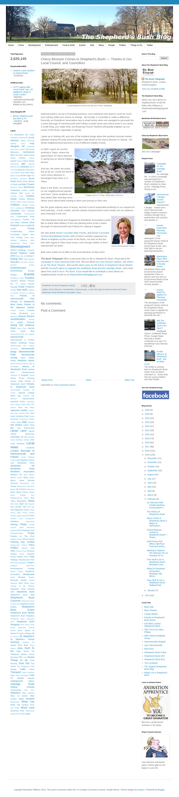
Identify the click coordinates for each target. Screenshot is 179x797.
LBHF (23, 431)
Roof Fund (23, 583)
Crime (21, 45)
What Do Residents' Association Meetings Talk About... (156, 572)
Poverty (19, 551)
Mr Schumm (21, 489)
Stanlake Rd (28, 642)
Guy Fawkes (29, 334)
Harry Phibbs (27, 358)
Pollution (24, 548)
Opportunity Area (23, 516)
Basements (14, 164)
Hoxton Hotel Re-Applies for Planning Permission (162, 295)
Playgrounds (15, 545)
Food (21, 286)
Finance (31, 281)
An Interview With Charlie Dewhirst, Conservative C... (156, 505)
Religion (31, 563)
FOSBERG (29, 287)
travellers (31, 672)
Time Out (23, 663)
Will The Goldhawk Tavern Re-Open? (162, 324)
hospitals (24, 375)
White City (27, 701)
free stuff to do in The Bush (61, 271)
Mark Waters (29, 475)
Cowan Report (151, 614)
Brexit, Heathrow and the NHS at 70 (23, 117)
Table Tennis (22, 651)
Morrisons (30, 486)
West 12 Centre (18, 696)
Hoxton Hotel (16, 381)
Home (11, 45)
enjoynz (141, 790)
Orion (32, 516)
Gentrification (68, 289)
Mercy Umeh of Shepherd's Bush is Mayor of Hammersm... (157, 522)
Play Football (27, 542)
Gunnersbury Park (17, 334)
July (149, 479)
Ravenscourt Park (26, 560)
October (151, 466)
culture (31, 231)
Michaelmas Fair (27, 483)
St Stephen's (27, 636)
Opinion (13, 516)
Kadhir (18, 422)
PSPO (26, 557)
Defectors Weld (27, 240)
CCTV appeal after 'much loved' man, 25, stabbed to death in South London (23, 91)
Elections (24, 262)
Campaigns (15, 190)
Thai (25, 657)
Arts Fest (19, 155)
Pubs (32, 556)
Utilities (31, 681)
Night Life (23, 504)
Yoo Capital (25, 714)
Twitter (150, 45)
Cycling (19, 237)
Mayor (25, 477)
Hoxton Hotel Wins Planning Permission (162, 229)
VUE (26, 690)
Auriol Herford (17, 158)
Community (15, 213)
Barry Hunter (28, 161)
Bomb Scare (15, 176)
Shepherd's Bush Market (22, 613)
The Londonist (151, 663)
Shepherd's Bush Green (22, 608)
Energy (31, 265)
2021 (147, 430)
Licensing (14, 437)
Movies (13, 489)
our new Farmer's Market (108, 261)
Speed (20, 630)
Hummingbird (15, 390)
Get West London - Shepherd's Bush (153, 624)
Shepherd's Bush (25, 592)
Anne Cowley (20, 149)
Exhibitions (14, 278)
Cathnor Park (16, 193)
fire (11, 284)
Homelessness (28, 372)
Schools (31, 589)
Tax (32, 651)
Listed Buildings (16, 440)
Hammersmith (16, 337)
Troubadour (24, 675)
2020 (147, 434)
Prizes (22, 554)
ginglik (20, 322)
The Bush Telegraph (155, 79)
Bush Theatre (28, 184)
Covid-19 (30, 225)
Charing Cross (16, 196)
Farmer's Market (18, 281)
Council (14, 225)
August (150, 474)
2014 (147, 595)
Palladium (14, 521)
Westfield (30, 699)
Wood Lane (27, 707)
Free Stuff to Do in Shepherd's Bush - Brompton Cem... (156, 562)
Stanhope (14, 642)
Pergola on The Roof (22, 536)
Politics (122, 45)
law (12, 428)
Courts (22, 226)
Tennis (31, 654)
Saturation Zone (18, 589)
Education (15, 262)
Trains (31, 669)
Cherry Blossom (55, 289)
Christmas (29, 208)
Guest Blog (27, 331)
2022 (147, 426)
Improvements (81, 289)
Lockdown (30, 448)
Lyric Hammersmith (153, 645)
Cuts (12, 237)
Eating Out (16, 258)
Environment (16, 271)
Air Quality (30, 138)
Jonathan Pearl (22, 416)
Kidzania (31, 422)
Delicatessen (15, 243)
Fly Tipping (21, 284)
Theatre (30, 657)
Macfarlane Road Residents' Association (59, 292)
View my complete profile (153, 89)
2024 (147, 418)
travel (24, 672)
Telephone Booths (18, 654)
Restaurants (28, 574)
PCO (19, 530)
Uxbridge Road (22, 684)
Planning (14, 542)
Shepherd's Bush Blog (22, 595)
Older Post (129, 380)
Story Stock (23, 645)
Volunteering (15, 690)
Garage (13, 313)
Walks (24, 693)
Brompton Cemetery (18, 178)
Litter (32, 440)
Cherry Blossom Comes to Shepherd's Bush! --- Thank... (157, 533)
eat (25, 256)
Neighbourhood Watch (19, 498)
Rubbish (31, 586)
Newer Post (47, 380)
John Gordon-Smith (21, 413)
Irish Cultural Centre (18, 404)
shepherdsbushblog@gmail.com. (86, 274)
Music (12, 492)
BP (33, 176)
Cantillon (24, 190)
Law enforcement (25, 428)
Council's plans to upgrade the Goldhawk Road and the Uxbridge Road (85, 268)
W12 (32, 690)
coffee (23, 211)
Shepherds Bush (25, 621)
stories (13, 645)
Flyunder (14, 287)
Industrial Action (17, 402)
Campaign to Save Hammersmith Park (60, 261)
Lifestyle (31, 437)
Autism (31, 158)
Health (13, 361)
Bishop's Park (24, 170)
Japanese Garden (18, 410)
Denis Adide (28, 243)
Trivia (18, 675)
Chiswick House (27, 205)
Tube (32, 675)
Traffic (23, 669)
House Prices (17, 378)
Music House (22, 492)
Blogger (161, 790)
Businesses (29, 187)
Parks (23, 524)
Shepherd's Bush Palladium (22, 616)
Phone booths (28, 539)
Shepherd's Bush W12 (154, 659)
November (152, 462)
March (150, 495)
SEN (12, 592)
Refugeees (22, 563)
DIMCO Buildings (18, 250)
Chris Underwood (17, 208)
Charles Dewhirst (26, 199)
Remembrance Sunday (22, 569)
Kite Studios (16, 425)
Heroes (25, 364)
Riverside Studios (18, 580)
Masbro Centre (16, 477)
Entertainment (51, 45)
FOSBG (13, 290)
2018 (147, 442)
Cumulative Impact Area (22, 234)
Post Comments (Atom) (64, 385)
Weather (31, 693)
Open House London (25, 513)
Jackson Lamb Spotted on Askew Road (23, 71)
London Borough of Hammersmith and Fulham (107, 289)
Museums (30, 489)
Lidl (21, 437)
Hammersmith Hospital (155, 641)
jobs (12, 413)
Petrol (19, 539)
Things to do (19, 660)
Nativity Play (27, 495)
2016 (147, 450)
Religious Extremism (22, 566)
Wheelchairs (15, 702)
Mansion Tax (16, 475)
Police (31, 545)
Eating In (30, 256)
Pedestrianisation (16, 533)
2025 (147, 414)
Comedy (30, 211)
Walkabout (15, 693)
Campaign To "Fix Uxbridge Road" (161, 167)
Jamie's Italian (16, 407)
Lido (25, 437)
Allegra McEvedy (27, 140)
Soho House (25, 625)
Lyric (12, 463)
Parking (13, 524)
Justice (13, 422)
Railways (14, 560)
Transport (15, 672)
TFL (21, 657)
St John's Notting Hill (25, 633)
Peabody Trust (28, 530)
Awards (13, 161)
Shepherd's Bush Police (155, 652)
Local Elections (17, 444)
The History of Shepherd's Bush (156, 512)
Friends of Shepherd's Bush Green (154, 618)
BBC (24, 164)
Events (82, 45)
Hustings (26, 390)
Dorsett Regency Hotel (22, 253)
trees (79, 292)
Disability (31, 250)
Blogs (23, 173)
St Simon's (14, 636)
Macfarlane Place (25, 463)
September (152, 470)
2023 (147, 422)
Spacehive (22, 627)
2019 (147, 438)
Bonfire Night (25, 176)
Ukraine (31, 678)
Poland (24, 545)
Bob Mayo (30, 173)
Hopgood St (15, 375)
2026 (147, 410)
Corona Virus (27, 222)
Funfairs (31, 310)
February (151, 499)
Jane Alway (29, 407)
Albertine (14, 140)
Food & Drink (69, 45)
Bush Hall (17, 184)
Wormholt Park (17, 711)
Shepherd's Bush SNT (154, 656)
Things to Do (136, 45)
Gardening (23, 313)
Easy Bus (19, 256)
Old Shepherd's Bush (19, 510)
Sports (27, 630)
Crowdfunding (16, 231)
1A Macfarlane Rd (19, 135)
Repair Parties (16, 571)
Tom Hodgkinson (23, 666)
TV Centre (17, 678)
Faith (22, 278)
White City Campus (19, 705)
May (149, 487)
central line (29, 193)
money (13, 486)
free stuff (22, 289)
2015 (147, 455)
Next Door (14, 504)
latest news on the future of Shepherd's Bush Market (105, 265)
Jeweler (31, 410)
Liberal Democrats (22, 434)
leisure (31, 431)
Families (29, 277)
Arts (12, 155)
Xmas (18, 714)
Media (32, 477)
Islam (29, 404)
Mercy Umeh (17, 480)
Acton (32, 135)
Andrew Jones (17, 143)
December (152, 458)
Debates (13, 240)
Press (24, 551)
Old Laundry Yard (18, 507)
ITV (32, 404)
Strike (20, 648)
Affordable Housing (17, 137)
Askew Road (29, 155)
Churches (14, 210)
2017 (147, 446)
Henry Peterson (16, 364)
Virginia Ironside (22, 687)
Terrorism (14, 657)
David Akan (29, 237)
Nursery (31, 504)
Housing (30, 378)
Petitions (13, 539)
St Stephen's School (22, 639)
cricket (13, 229)
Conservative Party (25, 217)
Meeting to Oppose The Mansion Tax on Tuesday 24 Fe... (157, 553)
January (151, 590)
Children (15, 204)
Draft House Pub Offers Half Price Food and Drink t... (156, 544)
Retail (12, 577)
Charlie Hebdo (15, 202)
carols (31, 190)
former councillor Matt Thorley (71, 233)
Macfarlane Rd (22, 466)
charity (13, 199)
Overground (30, 518)
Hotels (32, 375)
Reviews (21, 577)
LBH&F (14, 431)
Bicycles (25, 166)
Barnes (20, 161)
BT (11, 184)
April (149, 491)
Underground (16, 681)
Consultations (15, 219)
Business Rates (16, 187)
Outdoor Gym (16, 518)
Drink (12, 256)
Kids (92, 45)
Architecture (28, 152)
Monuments (21, 486)
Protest (20, 557)
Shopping (14, 624)
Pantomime (30, 521)
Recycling (14, 563)
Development (34, 45)
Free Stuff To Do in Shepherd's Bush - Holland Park (156, 582)
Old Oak (30, 507)
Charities (30, 196)
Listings (26, 440)
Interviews (30, 402)
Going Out (16, 325)
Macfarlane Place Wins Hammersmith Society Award (162, 261)
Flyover (31, 284)
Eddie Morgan (29, 259)
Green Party (21, 328)
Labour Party (28, 425)
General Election (26, 316)
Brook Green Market (25, 181)
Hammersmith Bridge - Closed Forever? (162, 198)
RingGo (31, 577)
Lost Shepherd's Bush (25, 460)
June (149, 483)
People (111, 45)
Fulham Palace (17, 310)
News (101, 45)
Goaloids (30, 322)
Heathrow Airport (26, 360)
